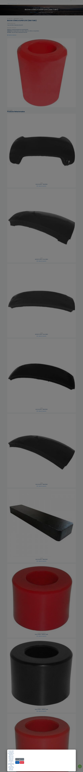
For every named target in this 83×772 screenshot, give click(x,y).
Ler (70, 765)
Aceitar (67, 769)
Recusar (72, 769)
